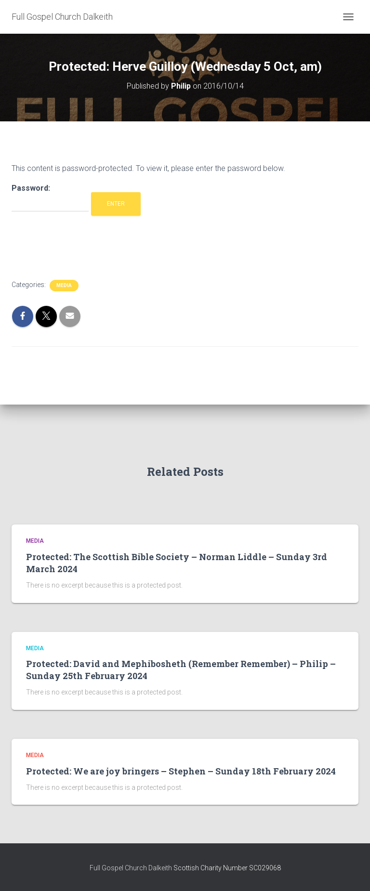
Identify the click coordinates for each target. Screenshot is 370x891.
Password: (50, 197)
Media (64, 285)
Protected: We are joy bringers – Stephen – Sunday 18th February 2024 (181, 771)
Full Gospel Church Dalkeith (131, 868)
